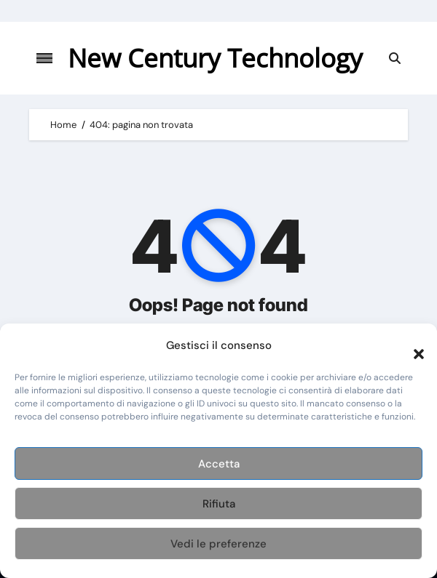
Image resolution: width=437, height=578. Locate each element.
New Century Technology (215, 58)
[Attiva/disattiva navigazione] (44, 58)
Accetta (219, 464)
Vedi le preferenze (218, 544)
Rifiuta (218, 504)
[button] (411, 345)
